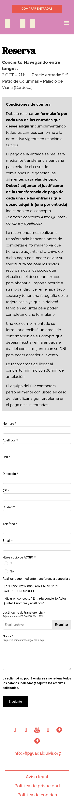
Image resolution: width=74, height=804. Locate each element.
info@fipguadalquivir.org (37, 753)
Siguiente (15, 701)
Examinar (61, 625)
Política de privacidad (37, 785)
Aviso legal (37, 776)
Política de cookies (37, 795)
